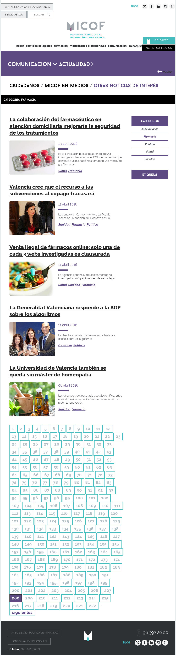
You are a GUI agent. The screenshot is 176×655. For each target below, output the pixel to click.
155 (103, 544)
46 (35, 459)
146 (103, 536)
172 (92, 559)
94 (14, 497)
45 (25, 459)
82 (98, 482)
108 (79, 505)
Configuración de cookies (29, 641)
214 (92, 598)
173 (104, 559)
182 (103, 567)
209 (29, 598)
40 (77, 451)
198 (91, 582)
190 (92, 574)
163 (91, 551)
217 (28, 605)
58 (56, 467)
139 (15, 536)
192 (15, 582)
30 (78, 444)
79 (66, 482)
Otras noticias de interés (126, 84)
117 (77, 513)
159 (40, 551)
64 (14, 474)
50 (78, 459)
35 (24, 451)
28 (56, 444)
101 (92, 497)
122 (27, 520)
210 (42, 598)
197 (78, 582)
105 (40, 505)
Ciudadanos (24, 84)
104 (28, 505)
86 (35, 490)
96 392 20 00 (155, 632)
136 (90, 528)
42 (98, 451)
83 (109, 482)
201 (28, 590)
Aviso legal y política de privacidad (35, 632)
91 (90, 490)
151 (53, 544)
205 (81, 590)
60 (77, 467)
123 (40, 520)
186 (41, 574)
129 (116, 520)
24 (14, 444)
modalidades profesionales (88, 45)
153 (78, 544)
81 (87, 482)
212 (67, 598)
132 (40, 528)
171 (79, 559)
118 (89, 513)
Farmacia (75, 171)
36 (35, 451)
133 (52, 528)
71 (89, 474)
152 (65, 544)
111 (117, 505)
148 (15, 544)
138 (115, 528)
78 (55, 482)
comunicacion (117, 45)
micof (20, 45)
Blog (134, 6)
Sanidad (64, 224)
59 (66, 467)
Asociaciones (149, 129)
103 (15, 505)
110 (105, 505)
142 (53, 536)
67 (46, 474)
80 (76, 482)
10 (88, 428)
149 (28, 544)
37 (45, 451)
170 (67, 559)
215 (105, 598)
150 (40, 544)
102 (104, 497)
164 (104, 551)
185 (28, 574)
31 (88, 444)
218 (40, 605)
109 (92, 505)
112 (15, 513)
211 (54, 598)
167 (28, 559)
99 (67, 497)
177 (40, 567)
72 (100, 474)
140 (27, 536)
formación (61, 45)
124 (53, 520)
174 (116, 559)
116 (64, 513)
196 (65, 582)
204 (68, 590)
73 (110, 474)
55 (24, 467)
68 (57, 474)
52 (99, 459)
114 (39, 513)
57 (45, 467)
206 (94, 590)
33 (109, 444)
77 (45, 482)
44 (14, 459)
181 (90, 567)
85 (25, 490)
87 (46, 490)
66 (35, 474)
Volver (168, 71)
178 (52, 567)
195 (53, 582)
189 (79, 574)
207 (107, 590)
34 (14, 451)
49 (67, 459)
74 (14, 482)
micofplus (135, 46)
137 (102, 528)
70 (79, 474)
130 (15, 528)
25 (25, 444)
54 (14, 467)
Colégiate (161, 40)
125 (65, 520)
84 (14, 490)
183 (116, 567)
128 (103, 520)
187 (54, 574)
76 (34, 482)
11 (98, 428)
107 (66, 505)
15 (34, 436)
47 (46, 459)
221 (79, 605)
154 (90, 544)
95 (25, 497)
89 (68, 490)
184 (15, 574)
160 (53, 551)
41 (88, 451)
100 (79, 497)
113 (27, 513)
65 (25, 474)
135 (77, 528)
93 (111, 490)
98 (56, 497)
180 (78, 567)
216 (15, 605)
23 (118, 436)
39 (66, 451)
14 (24, 436)
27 (46, 444)
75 (24, 482)
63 (109, 467)
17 (55, 436)
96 (35, 497)
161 (66, 551)
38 (56, 451)
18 (65, 436)
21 (97, 436)
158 (27, 551)
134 (65, 528)
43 (109, 451)
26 (35, 444)
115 (52, 513)
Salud (62, 171)
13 (14, 436)
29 (67, 444)
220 (66, 605)
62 (98, 467)
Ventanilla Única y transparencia (27, 7)
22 (107, 436)
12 (108, 428)
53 (109, 459)
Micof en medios (66, 84)
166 (15, 559)
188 (66, 574)
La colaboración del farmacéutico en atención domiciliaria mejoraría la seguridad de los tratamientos (64, 126)
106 (53, 505)
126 (78, 520)
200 (15, 590)
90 (79, 490)
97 (46, 497)
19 (76, 436)
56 (35, 467)
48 (56, 459)
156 (115, 544)
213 (79, 598)
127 (91, 520)
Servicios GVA (14, 14)
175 (15, 567)
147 (116, 536)
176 (27, 567)
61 (88, 467)
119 (101, 513)
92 (100, 490)
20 (86, 436)
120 (114, 513)
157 (15, 551)
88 (57, 490)
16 (44, 436)
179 (65, 567)
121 (15, 520)
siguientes (22, 612)
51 (88, 459)
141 (40, 536)
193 (28, 582)
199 (104, 582)
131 (28, 528)
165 (117, 551)
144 (78, 536)
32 (99, 444)
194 (40, 582)
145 (91, 536)
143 (65, 536)
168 (41, 559)
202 (42, 590)
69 (68, 474)
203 (55, 590)
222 (92, 605)
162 (78, 551)
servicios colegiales (39, 45)
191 (105, 574)
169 (54, 559)
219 (53, 605)
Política (92, 224)
